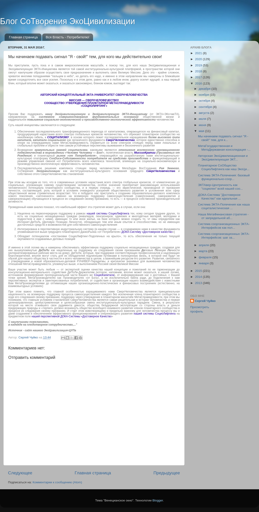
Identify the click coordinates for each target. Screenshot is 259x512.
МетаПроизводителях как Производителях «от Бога (62, 277)
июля (203, 119)
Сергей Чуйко (205, 301)
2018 (199, 71)
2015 (199, 271)
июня (203, 125)
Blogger (157, 500)
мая (202, 131)
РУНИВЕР (83, 261)
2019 (199, 65)
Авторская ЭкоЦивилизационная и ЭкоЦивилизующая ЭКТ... (223, 157)
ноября (204, 94)
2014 (199, 277)
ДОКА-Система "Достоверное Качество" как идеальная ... (219, 196)
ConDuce (55, 158)
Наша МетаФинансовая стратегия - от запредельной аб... (223, 216)
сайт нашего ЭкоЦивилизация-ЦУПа (50, 330)
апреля (204, 245)
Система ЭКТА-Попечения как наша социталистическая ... (224, 206)
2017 (199, 77)
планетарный (66, 155)
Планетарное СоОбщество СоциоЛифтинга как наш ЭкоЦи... (223, 167)
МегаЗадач (130, 168)
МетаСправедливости (148, 297)
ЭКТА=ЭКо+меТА (167, 114)
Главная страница (23, 37)
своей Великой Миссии (123, 264)
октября (205, 100)
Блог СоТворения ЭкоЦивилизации (67, 21)
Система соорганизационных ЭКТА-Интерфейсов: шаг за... (224, 235)
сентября (206, 107)
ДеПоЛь (35, 222)
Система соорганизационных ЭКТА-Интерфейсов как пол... (224, 225)
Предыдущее (166, 472)
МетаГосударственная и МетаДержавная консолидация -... (224, 147)
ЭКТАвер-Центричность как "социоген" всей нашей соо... (220, 186)
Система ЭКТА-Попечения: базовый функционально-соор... (224, 177)
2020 (199, 59)
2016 (199, 83)
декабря (205, 88)
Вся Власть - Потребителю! (67, 37)
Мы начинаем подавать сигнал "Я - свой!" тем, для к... (223, 138)
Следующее (20, 472)
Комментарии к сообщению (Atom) (57, 482)
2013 (199, 283)
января (204, 263)
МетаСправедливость (75, 142)
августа (204, 113)
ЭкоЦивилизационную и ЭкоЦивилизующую (87, 114)
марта (203, 251)
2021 (199, 53)
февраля (205, 257)
